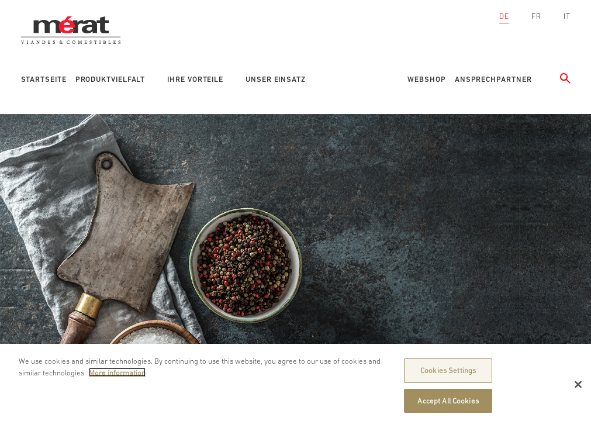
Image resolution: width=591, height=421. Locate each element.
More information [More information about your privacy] (117, 376)
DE (504, 16)
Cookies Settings (448, 374)
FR (536, 16)
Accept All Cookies (447, 404)
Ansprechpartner (493, 79)
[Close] (578, 388)
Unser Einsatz (276, 79)
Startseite (44, 79)
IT (567, 16)
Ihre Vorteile (195, 79)
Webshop (426, 79)
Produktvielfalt (110, 79)
